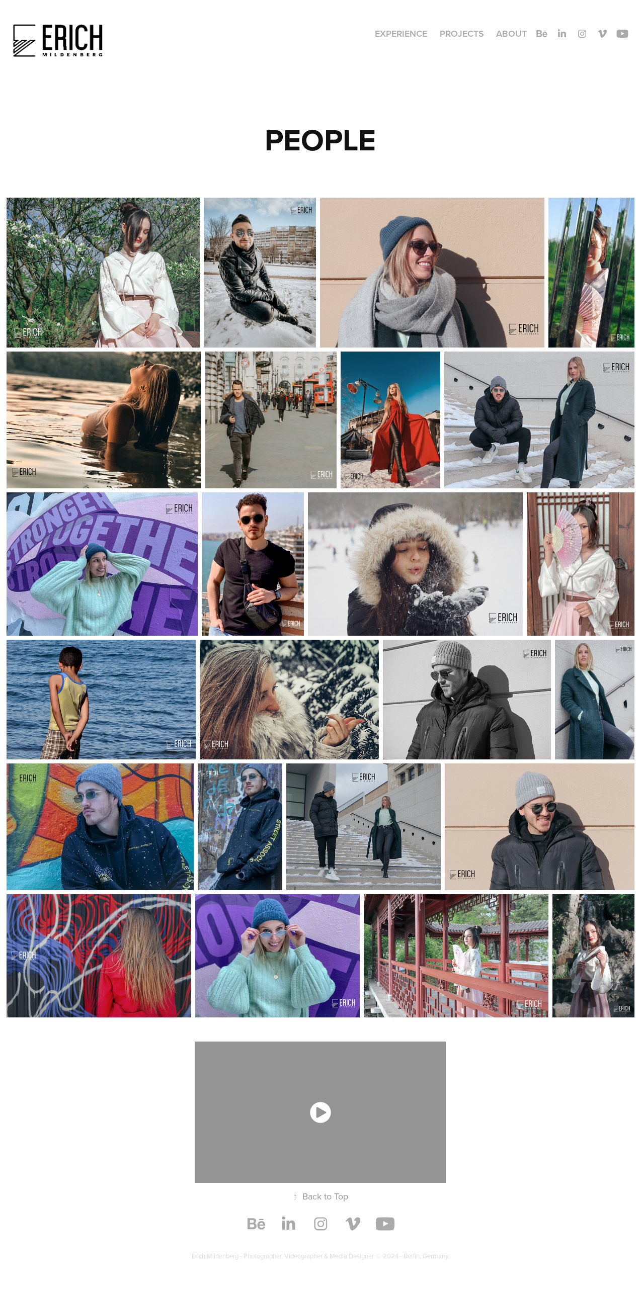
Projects (462, 33)
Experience (401, 33)
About (511, 33)
